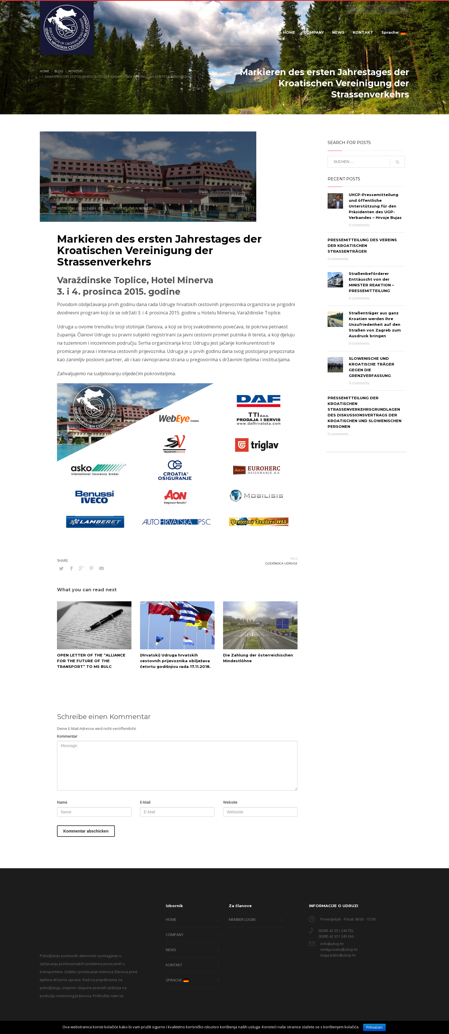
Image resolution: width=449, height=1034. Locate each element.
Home (44, 71)
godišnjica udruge (281, 563)
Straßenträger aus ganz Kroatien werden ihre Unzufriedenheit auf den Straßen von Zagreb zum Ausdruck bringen (375, 324)
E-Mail (145, 802)
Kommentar (67, 736)
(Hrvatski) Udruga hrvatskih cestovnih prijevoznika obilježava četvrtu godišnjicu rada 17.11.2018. (175, 661)
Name (62, 802)
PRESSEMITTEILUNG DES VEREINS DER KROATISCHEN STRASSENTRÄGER (362, 245)
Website (230, 802)
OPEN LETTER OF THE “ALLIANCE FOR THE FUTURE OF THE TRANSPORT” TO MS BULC (91, 661)
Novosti (75, 71)
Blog (58, 71)
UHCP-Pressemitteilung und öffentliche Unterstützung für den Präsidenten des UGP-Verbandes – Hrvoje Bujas (375, 206)
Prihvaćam (374, 1027)
